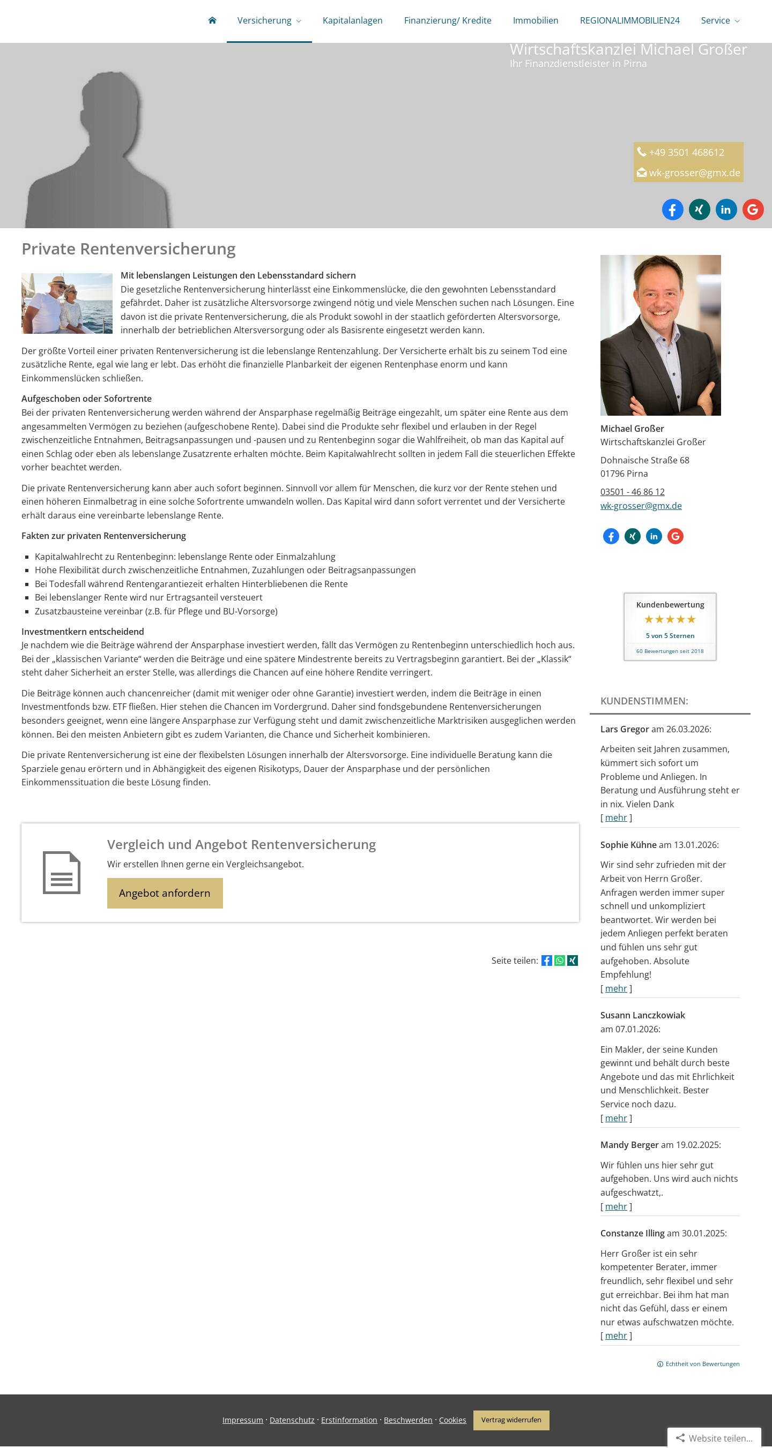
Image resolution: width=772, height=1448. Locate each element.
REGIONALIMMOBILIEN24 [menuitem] (630, 20)
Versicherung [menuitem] (264, 20)
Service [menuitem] (715, 20)
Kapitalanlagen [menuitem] (353, 20)
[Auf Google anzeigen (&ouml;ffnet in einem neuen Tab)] (753, 211)
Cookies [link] (451, 1421)
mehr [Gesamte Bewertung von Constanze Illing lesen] (616, 1338)
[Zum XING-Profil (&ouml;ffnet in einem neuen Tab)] (699, 211)
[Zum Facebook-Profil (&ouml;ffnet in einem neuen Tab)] (673, 211)
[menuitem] (212, 21)
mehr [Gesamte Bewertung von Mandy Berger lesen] (616, 1208)
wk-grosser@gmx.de (698, 174)
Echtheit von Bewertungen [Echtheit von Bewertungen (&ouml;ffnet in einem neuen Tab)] (703, 1366)
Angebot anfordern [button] (166, 896)
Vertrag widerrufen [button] (512, 1422)
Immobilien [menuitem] (536, 20)
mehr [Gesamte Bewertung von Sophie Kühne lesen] (616, 990)
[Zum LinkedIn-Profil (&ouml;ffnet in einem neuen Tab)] (726, 211)
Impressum (241, 1421)
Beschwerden (407, 1421)
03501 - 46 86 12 (632, 494)
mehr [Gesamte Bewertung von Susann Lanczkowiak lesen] (616, 1120)
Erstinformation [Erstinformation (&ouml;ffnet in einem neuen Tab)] (348, 1421)
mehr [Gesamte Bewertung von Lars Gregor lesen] (616, 820)
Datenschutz (291, 1421)
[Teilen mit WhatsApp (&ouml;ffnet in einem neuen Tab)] (559, 963)
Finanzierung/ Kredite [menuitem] (448, 20)
